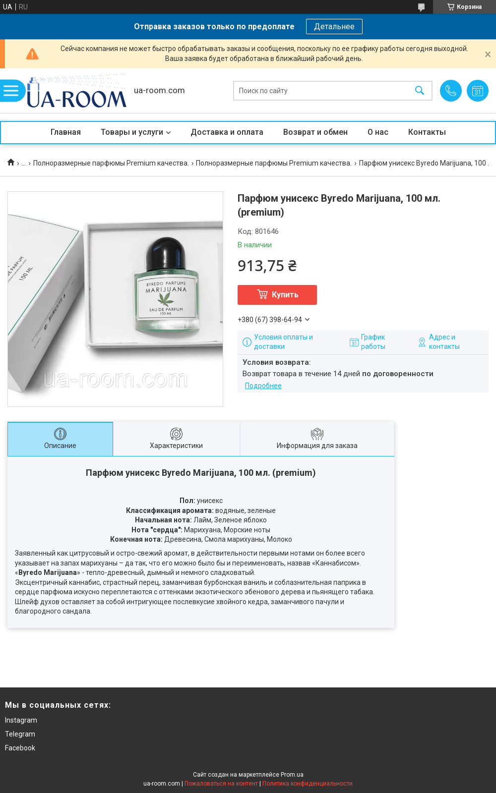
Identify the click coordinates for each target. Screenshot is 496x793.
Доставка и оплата (226, 132)
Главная (66, 132)
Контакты (427, 132)
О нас (378, 132)
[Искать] (420, 91)
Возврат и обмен (315, 132)
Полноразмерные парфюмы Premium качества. (111, 163)
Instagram (21, 720)
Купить (285, 294)
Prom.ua (292, 774)
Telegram (20, 734)
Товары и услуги (132, 132)
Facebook (20, 748)
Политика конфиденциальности (307, 783)
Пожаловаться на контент (221, 783)
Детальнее (334, 26)
